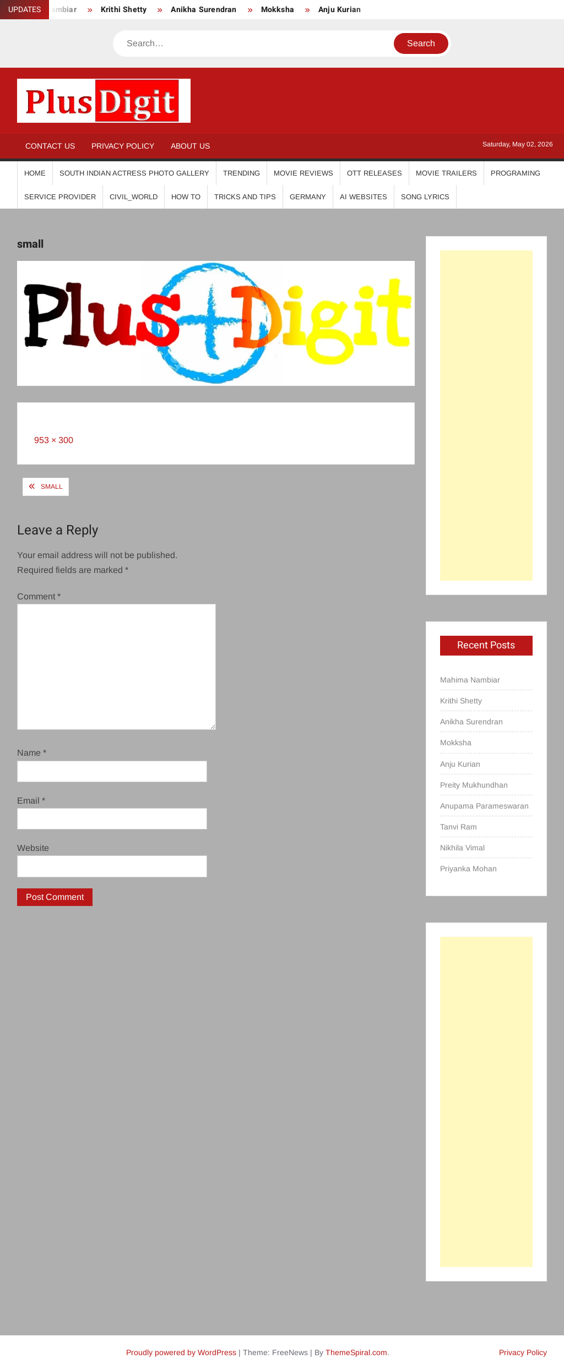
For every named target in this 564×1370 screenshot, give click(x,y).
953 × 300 (53, 440)
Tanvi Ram (458, 826)
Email (31, 800)
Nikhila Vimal (462, 847)
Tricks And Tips (245, 197)
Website (33, 848)
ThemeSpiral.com (356, 1352)
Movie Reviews (303, 173)
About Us (190, 145)
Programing (515, 173)
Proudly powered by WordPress (181, 1352)
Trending (241, 173)
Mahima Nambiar (470, 679)
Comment (39, 596)
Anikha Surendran (203, 9)
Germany (308, 197)
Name (31, 752)
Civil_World (134, 197)
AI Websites (363, 197)
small (52, 486)
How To (185, 197)
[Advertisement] (486, 415)
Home (35, 173)
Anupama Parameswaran (484, 805)
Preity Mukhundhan (474, 784)
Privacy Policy (122, 145)
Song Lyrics (425, 197)
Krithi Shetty (124, 9)
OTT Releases (374, 173)
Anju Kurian (339, 9)
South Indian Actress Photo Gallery (134, 173)
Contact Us (50, 145)
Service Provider (60, 197)
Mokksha (277, 9)
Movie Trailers (446, 173)
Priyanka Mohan (468, 868)
